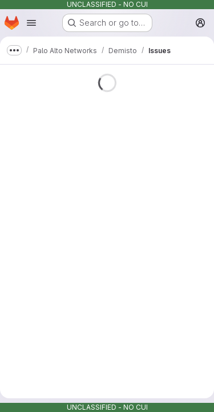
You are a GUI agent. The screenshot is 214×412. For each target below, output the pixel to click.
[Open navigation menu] (31, 23)
